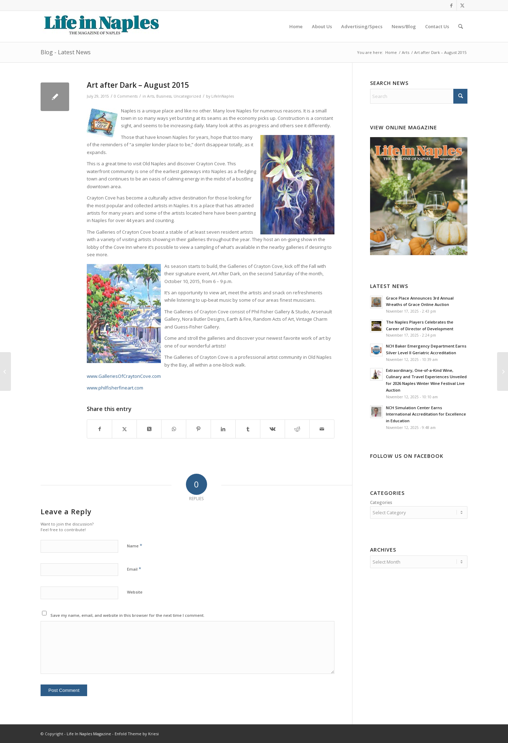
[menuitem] (296, 26)
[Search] (460, 26)
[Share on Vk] (272, 429)
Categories (381, 502)
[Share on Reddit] (297, 429)
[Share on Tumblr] (248, 429)
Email (134, 569)
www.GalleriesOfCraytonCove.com (124, 376)
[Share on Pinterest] (198, 429)
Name (134, 545)
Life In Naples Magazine (89, 733)
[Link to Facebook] (451, 5)
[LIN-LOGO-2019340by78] (101, 26)
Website (135, 592)
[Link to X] (462, 5)
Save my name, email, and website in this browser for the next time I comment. (127, 615)
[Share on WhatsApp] (174, 429)
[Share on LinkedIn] (223, 429)
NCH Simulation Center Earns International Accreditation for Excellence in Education (426, 414)
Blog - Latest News (66, 52)
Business (163, 96)
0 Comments (126, 96)
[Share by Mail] (322, 429)
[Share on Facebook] (99, 429)
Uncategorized (187, 96)
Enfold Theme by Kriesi (137, 733)
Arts (150, 96)
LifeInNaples (222, 96)
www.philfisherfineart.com (115, 388)
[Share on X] (124, 429)
